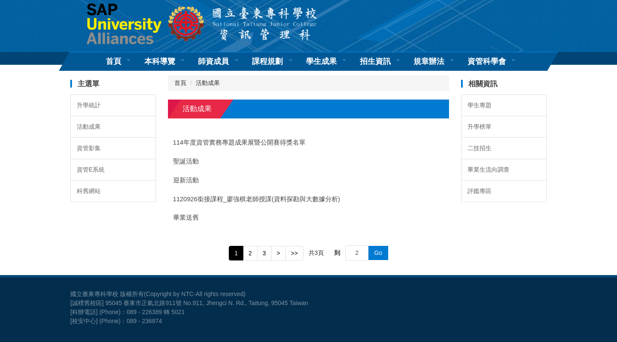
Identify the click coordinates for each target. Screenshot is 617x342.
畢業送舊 (186, 217)
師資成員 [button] (213, 61)
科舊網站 (89, 191)
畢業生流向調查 (488, 169)
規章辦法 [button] (428, 61)
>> (294, 253)
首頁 (113, 61)
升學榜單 (479, 126)
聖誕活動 (186, 161)
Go (378, 252)
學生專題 (479, 105)
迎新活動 (186, 180)
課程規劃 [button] (267, 61)
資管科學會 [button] (486, 61)
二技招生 (479, 148)
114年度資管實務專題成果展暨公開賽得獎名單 (239, 142)
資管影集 (89, 148)
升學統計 (89, 105)
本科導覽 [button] (159, 61)
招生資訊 (375, 61)
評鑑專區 (479, 191)
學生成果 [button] (321, 61)
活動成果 (89, 126)
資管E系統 (91, 169)
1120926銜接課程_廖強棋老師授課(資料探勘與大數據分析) (256, 199)
